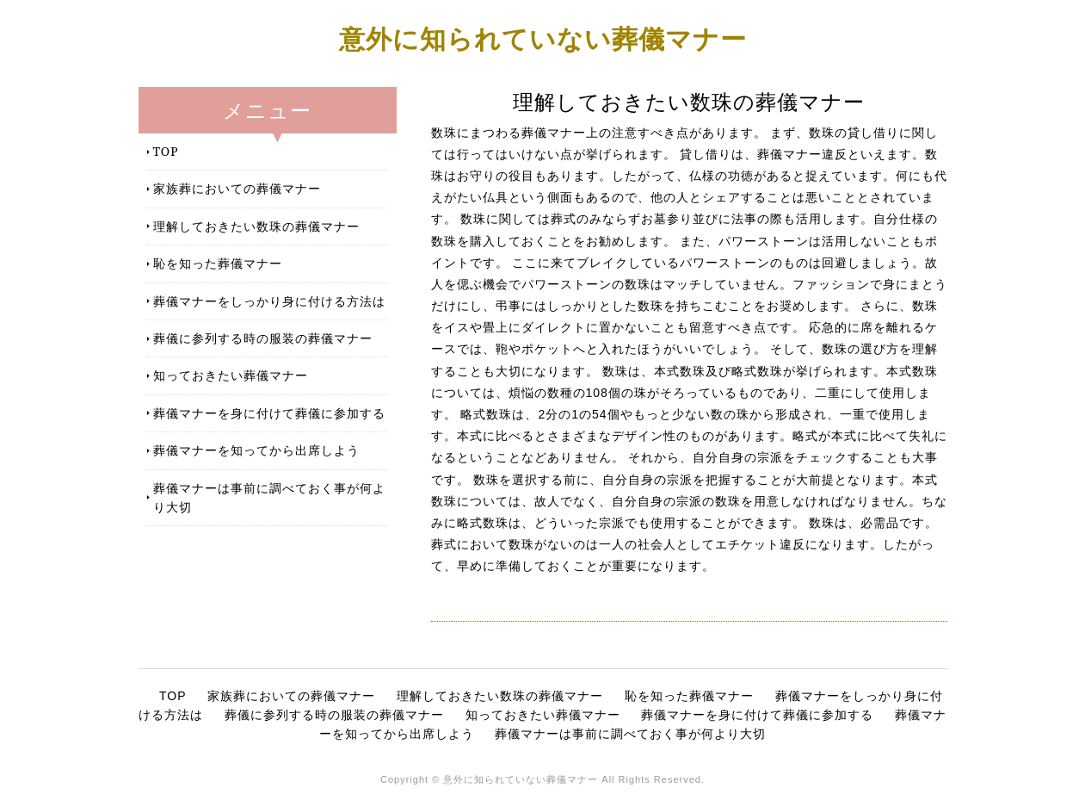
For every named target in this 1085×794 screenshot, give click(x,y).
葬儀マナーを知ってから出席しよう (256, 450)
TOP (166, 151)
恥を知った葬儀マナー (217, 263)
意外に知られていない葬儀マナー (543, 38)
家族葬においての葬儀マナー (237, 188)
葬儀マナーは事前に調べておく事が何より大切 (269, 497)
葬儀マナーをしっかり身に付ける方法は (269, 301)
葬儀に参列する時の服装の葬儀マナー (263, 338)
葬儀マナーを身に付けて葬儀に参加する (269, 413)
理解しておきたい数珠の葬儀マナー (256, 226)
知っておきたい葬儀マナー (230, 375)
